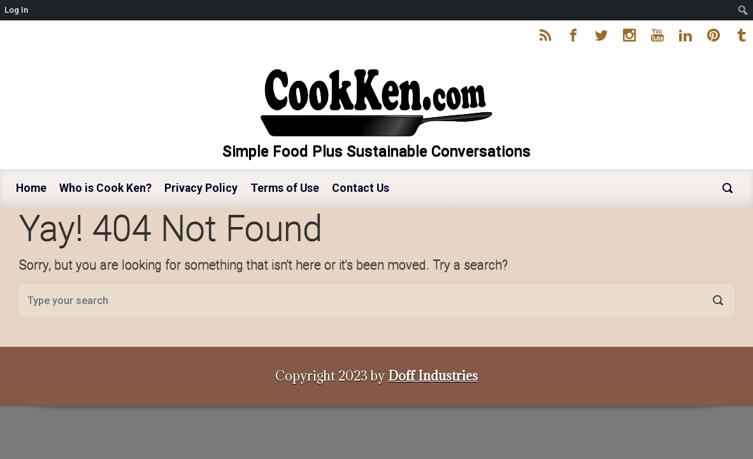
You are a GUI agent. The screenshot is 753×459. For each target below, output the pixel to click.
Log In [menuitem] (16, 10)
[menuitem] (743, 10)
